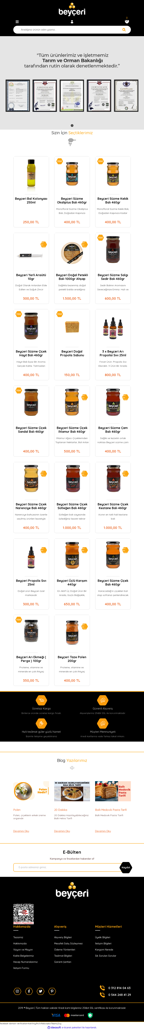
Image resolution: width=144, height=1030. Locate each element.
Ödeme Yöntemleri (64, 949)
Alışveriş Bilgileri (63, 937)
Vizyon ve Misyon (23, 949)
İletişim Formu (21, 968)
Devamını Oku (21, 831)
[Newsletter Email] (71, 867)
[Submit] (125, 867)
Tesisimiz (18, 937)
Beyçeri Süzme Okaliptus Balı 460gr (72, 200)
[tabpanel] (72, 83)
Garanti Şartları (62, 961)
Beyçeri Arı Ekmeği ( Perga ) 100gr (31, 659)
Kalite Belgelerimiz (23, 955)
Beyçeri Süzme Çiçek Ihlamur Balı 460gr (72, 430)
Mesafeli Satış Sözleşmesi (68, 943)
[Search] (72, 30)
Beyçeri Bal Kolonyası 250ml (31, 200)
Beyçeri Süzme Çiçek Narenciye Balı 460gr (31, 506)
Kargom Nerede (104, 949)
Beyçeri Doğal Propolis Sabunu (72, 353)
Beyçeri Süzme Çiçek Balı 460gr (113, 582)
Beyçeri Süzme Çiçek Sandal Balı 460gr (31, 430)
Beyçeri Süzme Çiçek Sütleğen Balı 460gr (72, 506)
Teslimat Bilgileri (63, 955)
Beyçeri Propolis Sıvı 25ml (31, 582)
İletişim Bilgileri (103, 943)
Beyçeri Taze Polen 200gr (72, 659)
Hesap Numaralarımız (25, 961)
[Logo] (72, 9)
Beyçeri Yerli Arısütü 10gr (31, 277)
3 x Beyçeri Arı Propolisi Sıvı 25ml (113, 353)
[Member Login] (72, 22)
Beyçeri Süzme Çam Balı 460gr (113, 430)
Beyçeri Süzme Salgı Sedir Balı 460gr (113, 277)
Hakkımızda (20, 943)
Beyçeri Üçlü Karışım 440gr (72, 582)
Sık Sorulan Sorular (105, 955)
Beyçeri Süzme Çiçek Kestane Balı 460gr (113, 506)
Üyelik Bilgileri (102, 937)
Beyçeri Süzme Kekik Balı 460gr (112, 200)
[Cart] (127, 22)
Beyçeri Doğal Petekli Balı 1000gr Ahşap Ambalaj (72, 277)
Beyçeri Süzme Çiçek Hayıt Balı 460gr (31, 353)
